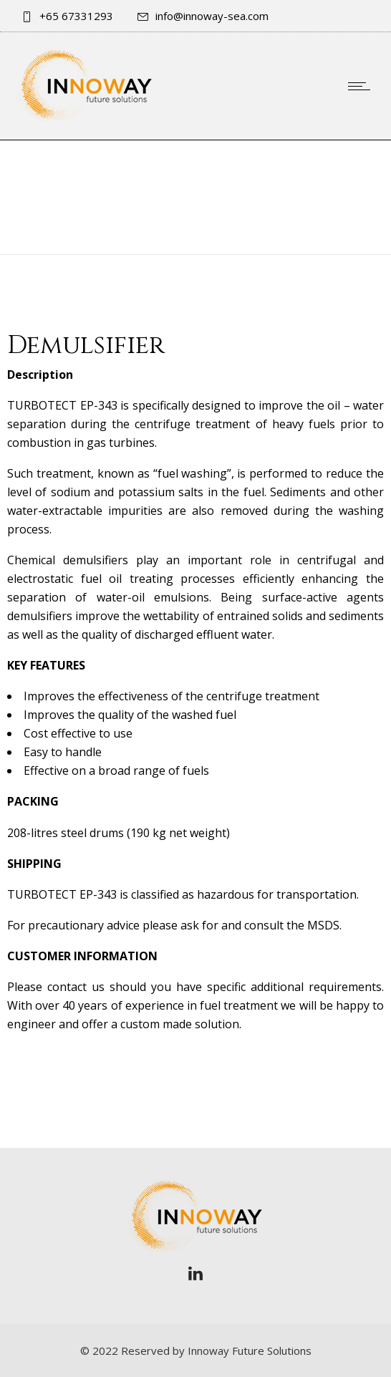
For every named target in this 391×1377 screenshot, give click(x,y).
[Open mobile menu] (362, 86)
